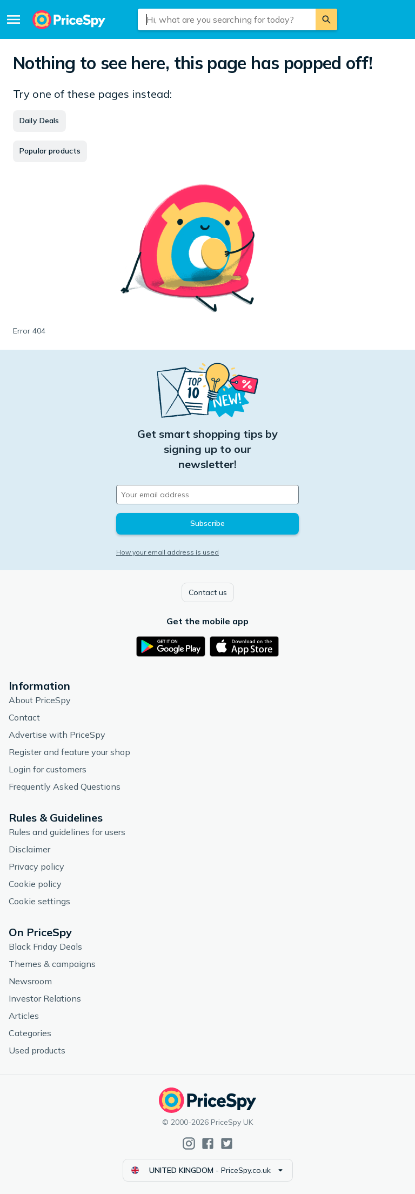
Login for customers (47, 769)
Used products (37, 1050)
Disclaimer (29, 849)
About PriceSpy (40, 700)
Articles (24, 1015)
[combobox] (227, 19)
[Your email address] (207, 494)
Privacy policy (36, 866)
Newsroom (30, 981)
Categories (30, 1033)
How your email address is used (167, 552)
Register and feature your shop (69, 751)
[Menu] (13, 19)
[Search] (326, 19)
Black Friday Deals (45, 946)
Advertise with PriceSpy (57, 734)
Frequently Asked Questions (65, 786)
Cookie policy (35, 883)
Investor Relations (45, 998)
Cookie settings (39, 901)
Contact (24, 717)
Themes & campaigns (52, 963)
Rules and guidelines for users (67, 831)
